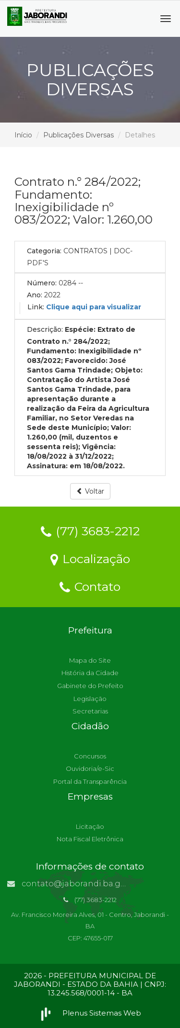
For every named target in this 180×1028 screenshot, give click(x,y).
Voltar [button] (90, 491)
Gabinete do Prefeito (90, 685)
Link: (35, 307)
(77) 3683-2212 (90, 530)
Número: (42, 283)
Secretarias (90, 711)
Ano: (34, 295)
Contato (90, 586)
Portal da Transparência (90, 781)
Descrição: (45, 329)
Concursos (90, 756)
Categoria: (44, 251)
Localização (90, 558)
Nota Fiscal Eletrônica (90, 839)
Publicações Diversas (78, 135)
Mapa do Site (90, 660)
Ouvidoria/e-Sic (90, 768)
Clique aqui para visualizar (93, 307)
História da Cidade (90, 673)
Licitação (90, 826)
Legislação (90, 698)
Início (23, 135)
